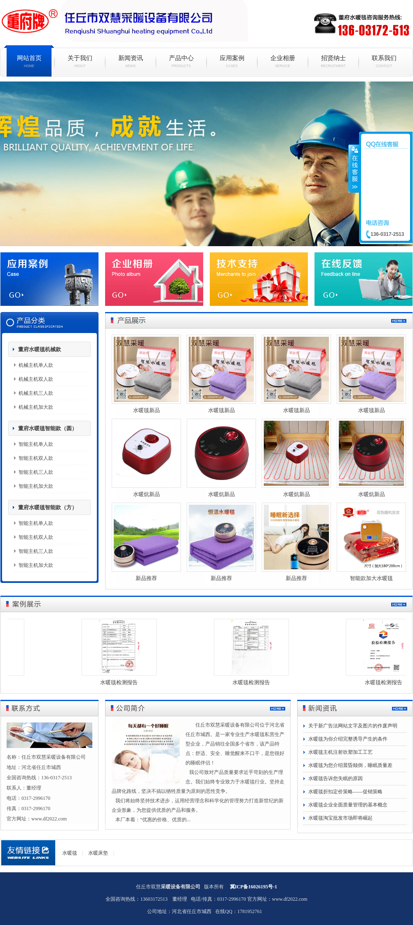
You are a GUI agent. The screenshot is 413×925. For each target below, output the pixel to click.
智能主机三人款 (36, 472)
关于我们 (80, 61)
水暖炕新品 (146, 494)
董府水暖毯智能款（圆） (47, 428)
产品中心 (181, 61)
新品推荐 (146, 578)
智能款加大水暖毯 (371, 578)
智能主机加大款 (36, 486)
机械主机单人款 (36, 365)
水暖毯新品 (146, 410)
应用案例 (232, 61)
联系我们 (384, 61)
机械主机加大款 (36, 407)
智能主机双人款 (36, 458)
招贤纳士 (333, 61)
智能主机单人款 (36, 444)
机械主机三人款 (36, 393)
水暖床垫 (98, 853)
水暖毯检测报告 (121, 682)
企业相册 (282, 61)
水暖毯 (206, 164)
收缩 (354, 168)
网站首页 (29, 61)
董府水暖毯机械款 (39, 349)
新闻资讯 (130, 61)
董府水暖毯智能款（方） (47, 507)
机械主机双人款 (36, 379)
